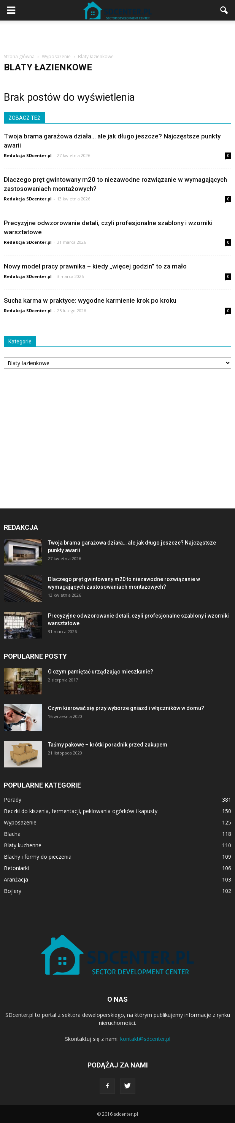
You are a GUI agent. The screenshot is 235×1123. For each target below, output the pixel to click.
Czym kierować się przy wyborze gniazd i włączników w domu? (126, 708)
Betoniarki (16, 868)
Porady (12, 799)
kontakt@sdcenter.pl (145, 1038)
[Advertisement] (117, 33)
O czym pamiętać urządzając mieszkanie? (100, 672)
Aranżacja (16, 879)
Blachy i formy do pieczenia (37, 856)
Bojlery (12, 890)
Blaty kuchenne (22, 845)
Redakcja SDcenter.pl (28, 155)
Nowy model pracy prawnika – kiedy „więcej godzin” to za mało (95, 266)
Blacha (12, 833)
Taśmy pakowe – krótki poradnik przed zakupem (107, 745)
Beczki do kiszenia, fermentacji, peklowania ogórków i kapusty (80, 811)
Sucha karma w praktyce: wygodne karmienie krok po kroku (90, 300)
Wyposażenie (20, 822)
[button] (224, 10)
